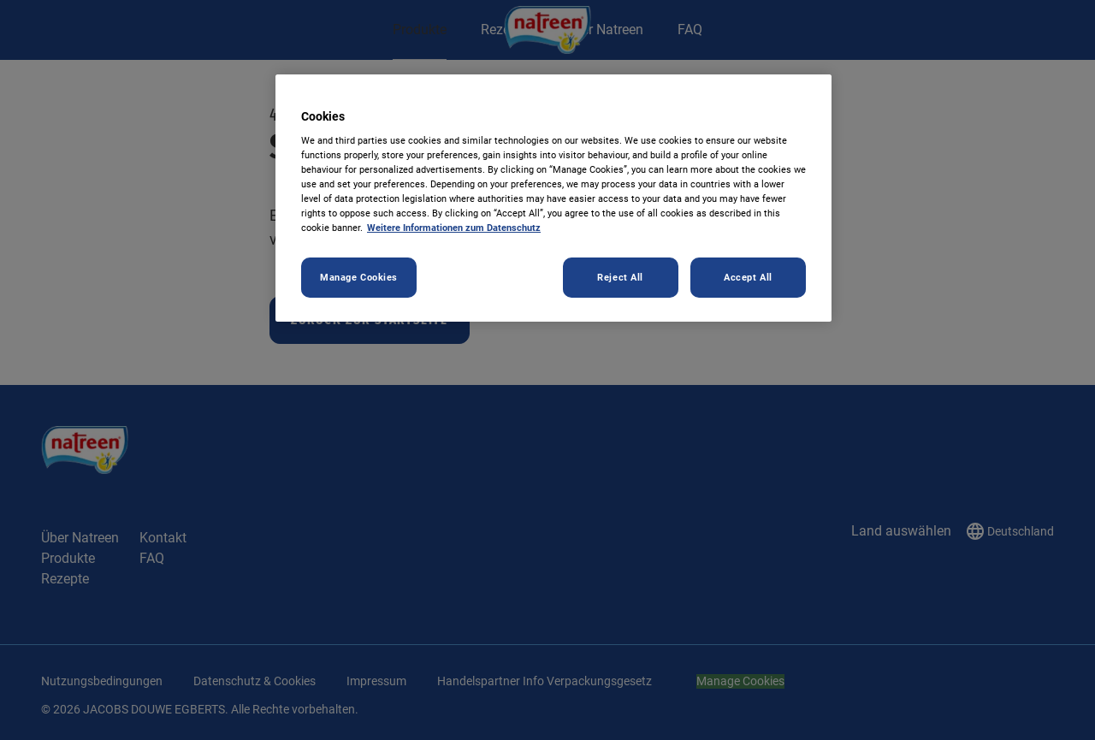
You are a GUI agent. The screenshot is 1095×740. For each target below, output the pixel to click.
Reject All (620, 277)
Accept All (748, 277)
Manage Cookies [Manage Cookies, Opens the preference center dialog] (359, 277)
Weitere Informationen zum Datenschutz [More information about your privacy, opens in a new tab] (454, 228)
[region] (553, 198)
